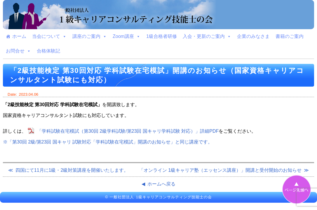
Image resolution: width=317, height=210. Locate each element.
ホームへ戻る (161, 183)
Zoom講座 (126, 36)
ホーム (19, 36)
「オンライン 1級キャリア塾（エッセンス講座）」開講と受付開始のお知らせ (220, 170)
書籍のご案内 (290, 36)
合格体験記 (48, 50)
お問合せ (18, 51)
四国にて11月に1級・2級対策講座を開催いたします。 (72, 170)
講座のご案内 (89, 36)
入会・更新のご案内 (207, 36)
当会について (49, 36)
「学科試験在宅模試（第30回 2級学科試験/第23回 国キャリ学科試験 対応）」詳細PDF (128, 131)
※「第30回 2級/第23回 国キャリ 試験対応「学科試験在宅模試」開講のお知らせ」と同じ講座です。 (108, 141)
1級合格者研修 (161, 36)
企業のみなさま (253, 36)
